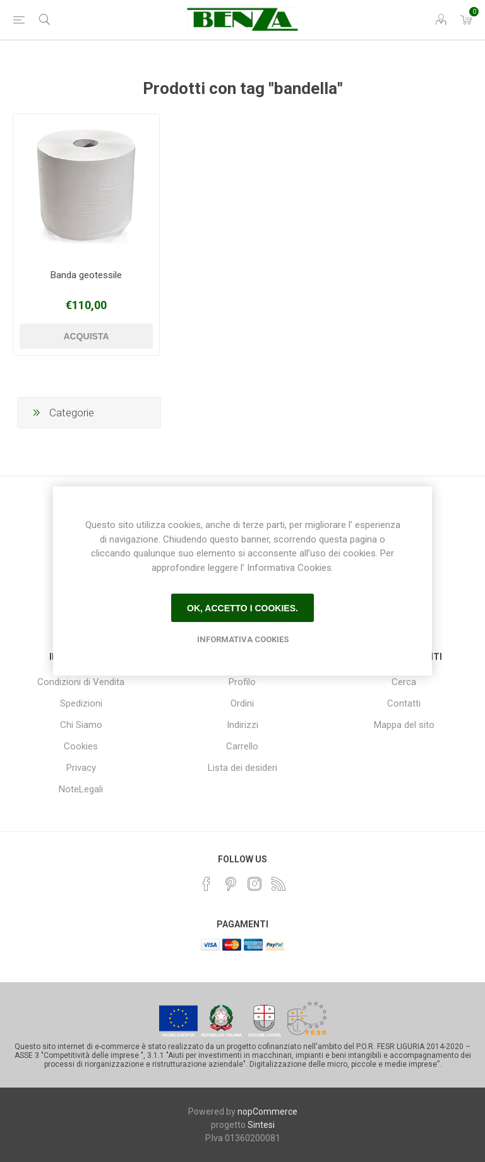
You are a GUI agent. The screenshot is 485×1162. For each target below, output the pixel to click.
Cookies (81, 746)
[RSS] (278, 884)
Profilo (242, 682)
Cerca (404, 682)
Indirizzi (242, 725)
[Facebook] (206, 884)
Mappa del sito (404, 725)
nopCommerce (267, 1111)
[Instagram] (254, 884)
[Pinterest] (230, 884)
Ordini (242, 703)
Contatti (404, 703)
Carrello (242, 746)
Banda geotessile (86, 275)
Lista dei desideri (242, 767)
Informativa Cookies (243, 639)
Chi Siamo (81, 725)
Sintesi (261, 1125)
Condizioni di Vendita (80, 682)
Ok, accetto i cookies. (242, 608)
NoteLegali (81, 789)
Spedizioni (81, 703)
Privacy (81, 767)
